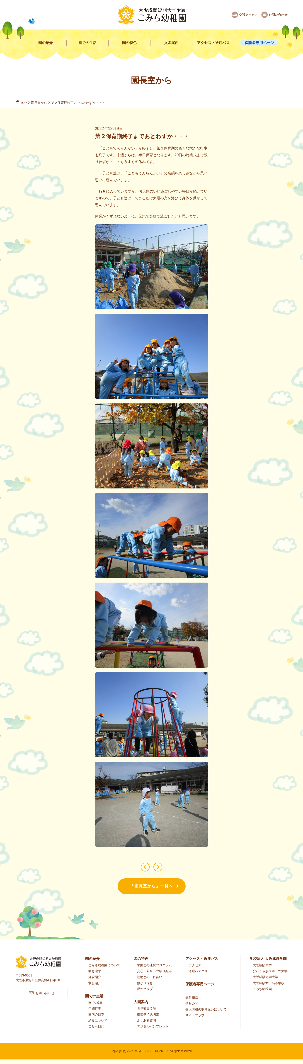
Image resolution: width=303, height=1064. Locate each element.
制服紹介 (94, 987)
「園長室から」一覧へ (151, 891)
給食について (97, 1025)
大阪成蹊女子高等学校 (268, 987)
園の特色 (129, 43)
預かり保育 (145, 987)
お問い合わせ (278, 15)
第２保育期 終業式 (143, 869)
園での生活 (87, 43)
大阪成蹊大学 (262, 970)
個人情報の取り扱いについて (206, 1014)
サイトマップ (194, 1020)
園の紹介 (45, 43)
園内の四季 (96, 1019)
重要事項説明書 (148, 1019)
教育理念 (94, 976)
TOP (23, 103)
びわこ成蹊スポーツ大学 (270, 976)
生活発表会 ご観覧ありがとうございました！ (160, 869)
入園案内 (171, 43)
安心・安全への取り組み (154, 976)
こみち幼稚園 (262, 994)
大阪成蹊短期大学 (265, 981)
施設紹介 (94, 981)
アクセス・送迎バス (213, 43)
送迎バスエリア (200, 976)
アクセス (195, 970)
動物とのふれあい (149, 981)
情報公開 (191, 1008)
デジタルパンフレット (153, 1031)
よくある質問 (146, 1025)
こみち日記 (96, 1031)
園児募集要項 (146, 1013)
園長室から (39, 103)
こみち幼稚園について (104, 970)
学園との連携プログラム (154, 970)
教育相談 (191, 1002)
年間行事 (94, 1013)
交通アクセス (248, 15)
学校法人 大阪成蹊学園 (268, 963)
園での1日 (95, 1007)
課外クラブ (145, 994)
